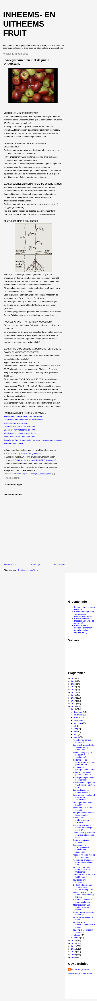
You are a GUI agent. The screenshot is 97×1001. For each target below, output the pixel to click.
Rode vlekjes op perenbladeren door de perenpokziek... (84, 762)
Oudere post (59, 564)
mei (76, 731)
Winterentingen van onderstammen (19, 436)
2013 (73, 943)
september (79, 720)
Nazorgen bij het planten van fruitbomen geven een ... (84, 784)
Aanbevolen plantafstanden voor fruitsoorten (23, 416)
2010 (73, 952)
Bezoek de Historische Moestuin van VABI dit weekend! (84, 620)
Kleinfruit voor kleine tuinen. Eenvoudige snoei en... (82, 827)
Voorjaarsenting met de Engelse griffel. (83, 814)
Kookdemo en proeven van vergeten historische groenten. (84, 614)
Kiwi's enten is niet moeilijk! (81, 841)
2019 (73, 698)
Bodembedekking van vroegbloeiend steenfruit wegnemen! (83, 887)
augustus (78, 723)
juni (75, 729)
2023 (73, 687)
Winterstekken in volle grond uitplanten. (82, 901)
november (78, 715)
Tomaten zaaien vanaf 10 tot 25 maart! (84, 875)
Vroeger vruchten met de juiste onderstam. (84, 856)
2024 (73, 684)
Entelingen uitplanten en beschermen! (84, 778)
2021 (73, 692)
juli (75, 726)
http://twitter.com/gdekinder (29, 453)
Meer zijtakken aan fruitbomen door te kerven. (82, 907)
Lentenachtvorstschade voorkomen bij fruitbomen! (83, 747)
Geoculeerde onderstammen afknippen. (81, 820)
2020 (73, 695)
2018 (73, 701)
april (76, 734)
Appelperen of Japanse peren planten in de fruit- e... (83, 862)
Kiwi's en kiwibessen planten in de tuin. (82, 773)
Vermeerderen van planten (15, 423)
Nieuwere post (10, 564)
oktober (77, 717)
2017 (73, 703)
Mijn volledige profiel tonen (80, 973)
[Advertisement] (82, 584)
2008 (73, 957)
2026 (73, 678)
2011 (73, 949)
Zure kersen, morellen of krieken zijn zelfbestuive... (84, 797)
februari (77, 935)
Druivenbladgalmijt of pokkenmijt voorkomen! (82, 754)
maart (76, 737)
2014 (73, 940)
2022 (73, 689)
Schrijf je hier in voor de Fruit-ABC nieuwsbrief (35, 460)
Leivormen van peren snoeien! (82, 808)
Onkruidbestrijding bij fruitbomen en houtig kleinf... (83, 894)
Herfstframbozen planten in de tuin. (84, 913)
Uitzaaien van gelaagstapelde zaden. (84, 768)
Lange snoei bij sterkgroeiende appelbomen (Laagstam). (81, 848)
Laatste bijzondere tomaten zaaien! (81, 791)
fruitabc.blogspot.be (80, 969)
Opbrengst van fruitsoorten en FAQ (19, 430)
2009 (73, 954)
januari (77, 938)
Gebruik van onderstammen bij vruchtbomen (23, 420)
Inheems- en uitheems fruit (29, 23)
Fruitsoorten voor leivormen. (80, 881)
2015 (73, 709)
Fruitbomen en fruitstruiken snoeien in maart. (84, 924)
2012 (73, 946)
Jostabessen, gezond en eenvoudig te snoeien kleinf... (84, 834)
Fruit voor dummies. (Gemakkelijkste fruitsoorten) (82, 869)
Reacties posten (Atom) (27, 570)
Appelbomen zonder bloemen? (82, 741)
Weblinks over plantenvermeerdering (20, 433)
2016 (73, 706)
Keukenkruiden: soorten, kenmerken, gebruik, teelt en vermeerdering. (83, 629)
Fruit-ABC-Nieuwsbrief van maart (83, 931)
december (78, 712)
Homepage (35, 564)
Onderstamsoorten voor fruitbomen (19, 426)
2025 (73, 681)
